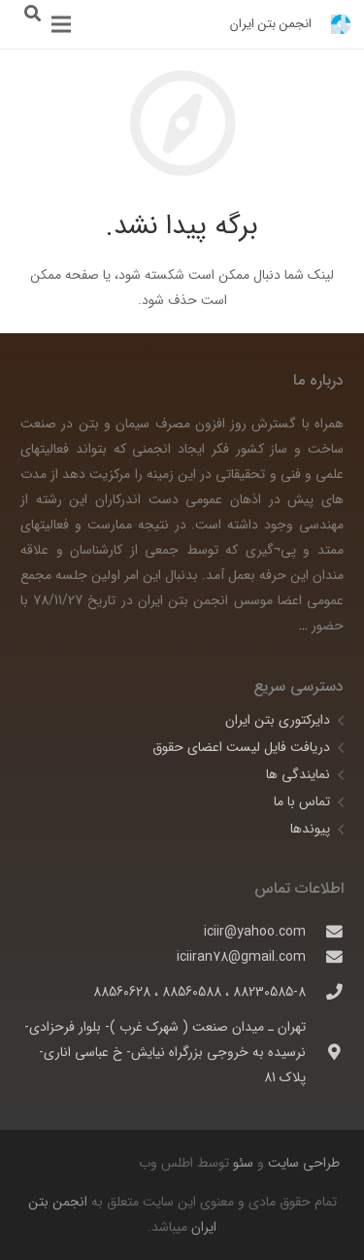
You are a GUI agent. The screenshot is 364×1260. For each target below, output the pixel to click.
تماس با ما (302, 801)
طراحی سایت (302, 1163)
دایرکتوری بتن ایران (277, 720)
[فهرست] (61, 24)
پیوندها (310, 828)
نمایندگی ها (298, 774)
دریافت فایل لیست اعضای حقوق (241, 747)
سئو (243, 1163)
